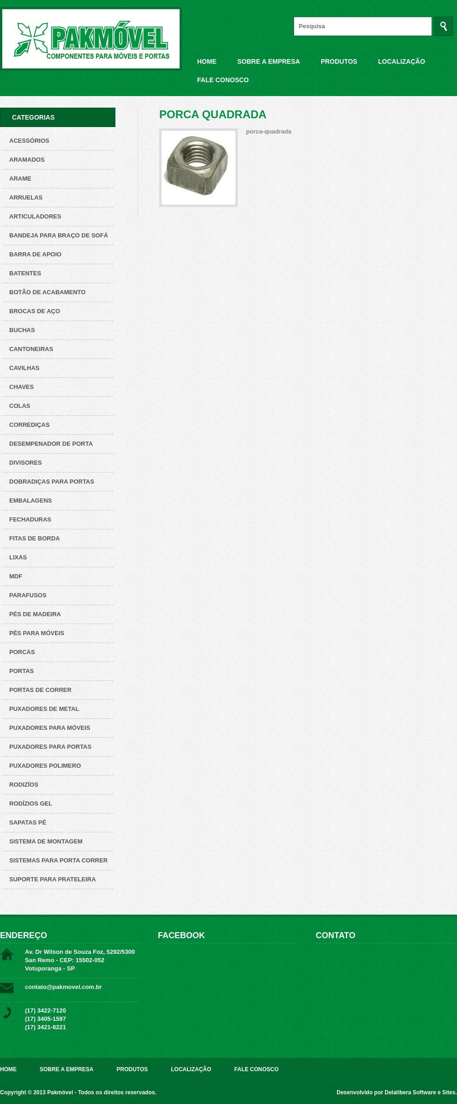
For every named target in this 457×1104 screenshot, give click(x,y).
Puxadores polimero (45, 765)
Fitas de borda (34, 538)
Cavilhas (24, 367)
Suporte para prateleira (52, 879)
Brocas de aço (34, 311)
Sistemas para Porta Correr (58, 860)
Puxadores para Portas (50, 746)
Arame (20, 178)
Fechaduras (30, 519)
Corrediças (29, 424)
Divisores (25, 462)
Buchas (22, 330)
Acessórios (29, 140)
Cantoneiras (31, 349)
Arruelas (25, 197)
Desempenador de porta (51, 443)
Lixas (18, 557)
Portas (21, 670)
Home (206, 61)
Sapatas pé (27, 822)
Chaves (21, 386)
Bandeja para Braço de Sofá (58, 235)
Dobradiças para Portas (51, 481)
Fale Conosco (223, 80)
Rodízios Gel (30, 803)
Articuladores (35, 216)
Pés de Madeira (35, 614)
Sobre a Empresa (268, 61)
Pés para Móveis (36, 633)
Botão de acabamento (47, 292)
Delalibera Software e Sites (420, 1092)
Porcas (22, 652)
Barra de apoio (35, 254)
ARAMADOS (27, 159)
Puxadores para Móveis (49, 727)
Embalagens (30, 500)
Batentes (25, 273)
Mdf (15, 576)
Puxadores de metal (44, 708)
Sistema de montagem (46, 841)
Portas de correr (40, 689)
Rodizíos (23, 784)
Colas (19, 405)
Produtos (339, 61)
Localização (401, 61)
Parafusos (28, 595)
